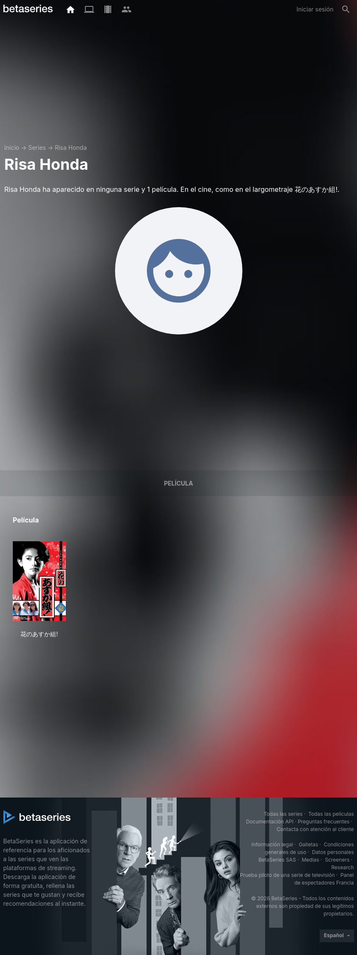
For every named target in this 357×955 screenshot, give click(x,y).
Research (343, 867)
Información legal (272, 844)
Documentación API (269, 821)
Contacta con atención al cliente (315, 829)
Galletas (308, 844)
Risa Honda (71, 147)
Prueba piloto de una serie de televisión (287, 875)
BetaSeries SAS (277, 860)
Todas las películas (331, 814)
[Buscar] (346, 9)
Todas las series (283, 814)
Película (178, 483)
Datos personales (333, 852)
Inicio (11, 147)
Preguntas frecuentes (323, 821)
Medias (310, 860)
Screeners (337, 860)
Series (37, 147)
